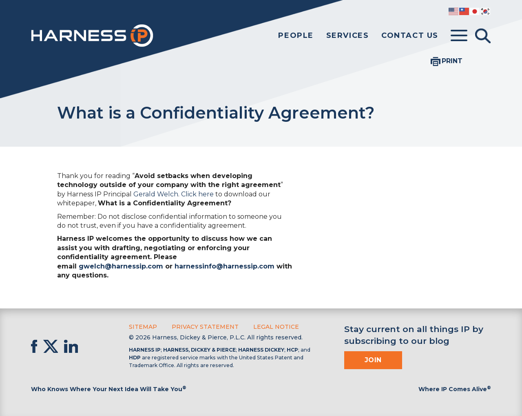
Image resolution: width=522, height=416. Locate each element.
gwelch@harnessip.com (121, 266)
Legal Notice (276, 326)
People (296, 35)
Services (347, 35)
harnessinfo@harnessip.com (224, 266)
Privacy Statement (205, 326)
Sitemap (143, 326)
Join (373, 360)
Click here (197, 194)
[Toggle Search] (483, 36)
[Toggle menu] (459, 35)
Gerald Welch (155, 194)
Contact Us (409, 35)
